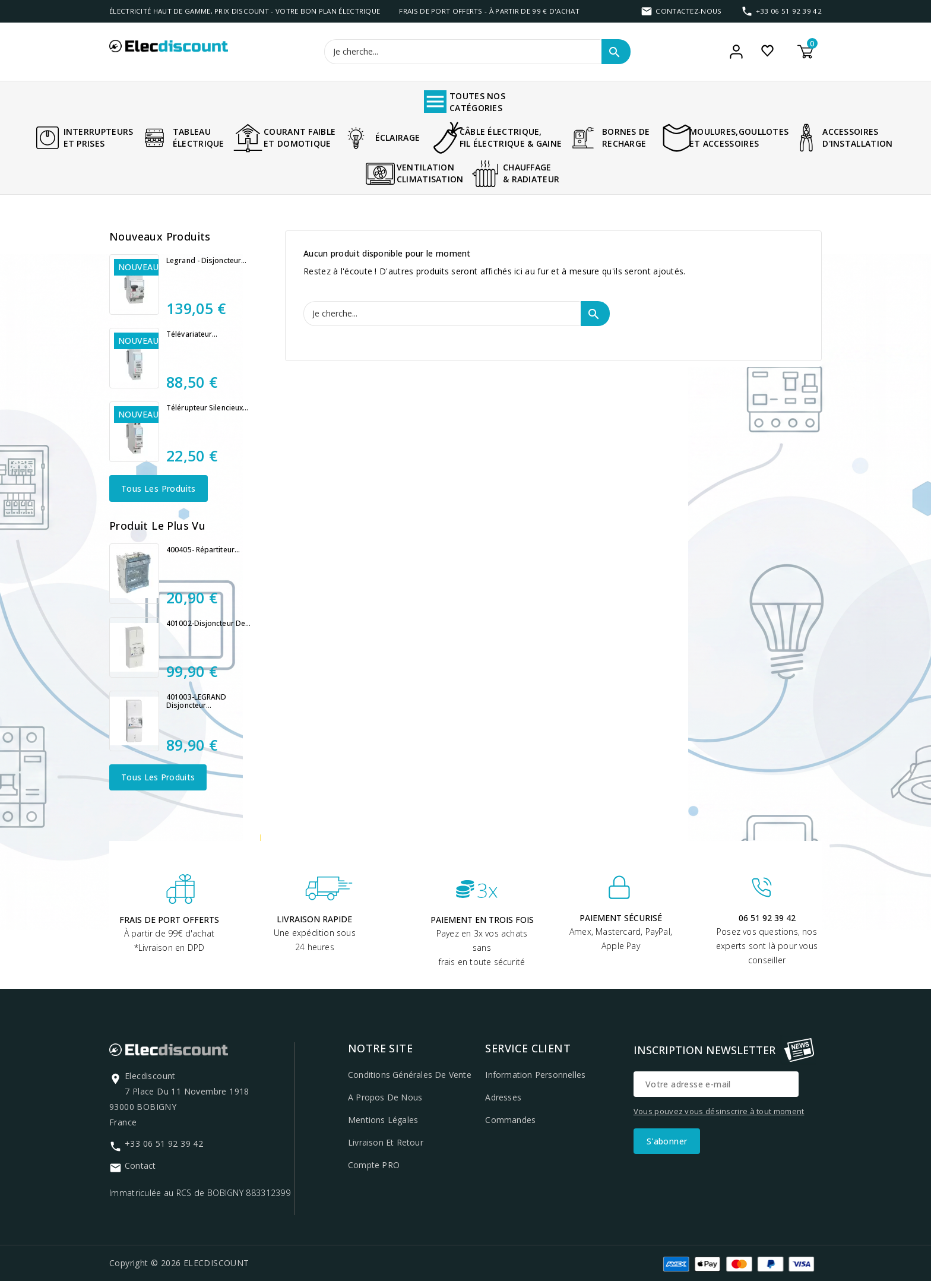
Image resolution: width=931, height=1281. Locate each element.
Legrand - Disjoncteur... (206, 261)
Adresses (503, 1097)
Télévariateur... (192, 334)
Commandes (510, 1119)
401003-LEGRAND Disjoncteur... (196, 701)
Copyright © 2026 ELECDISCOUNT (179, 1263)
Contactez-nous (688, 11)
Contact (140, 1165)
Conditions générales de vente (409, 1074)
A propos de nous (385, 1097)
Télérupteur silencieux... (207, 408)
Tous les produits (158, 488)
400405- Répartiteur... (203, 550)
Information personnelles (535, 1074)
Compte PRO (374, 1165)
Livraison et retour (385, 1142)
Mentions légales (383, 1119)
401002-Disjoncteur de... (208, 623)
